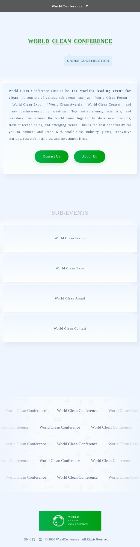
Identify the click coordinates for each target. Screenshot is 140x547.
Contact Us (51, 156)
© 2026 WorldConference (62, 539)
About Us (89, 156)
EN (26, 539)
